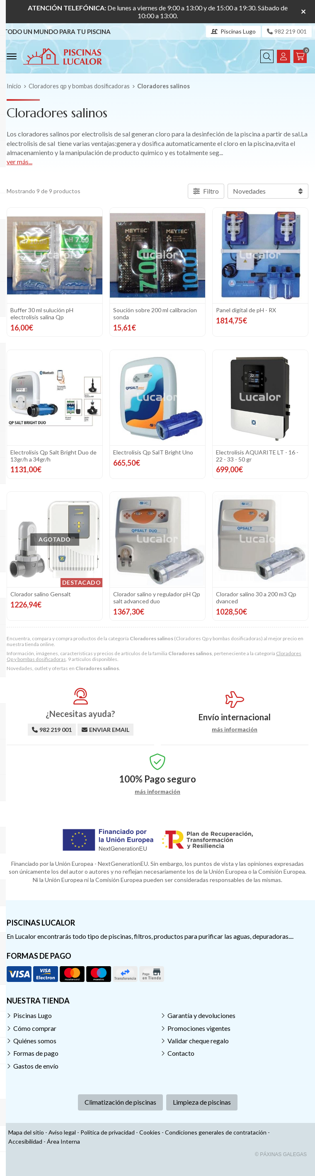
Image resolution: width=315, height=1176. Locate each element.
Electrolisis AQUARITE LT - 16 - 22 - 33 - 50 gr (257, 454)
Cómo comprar (34, 1024)
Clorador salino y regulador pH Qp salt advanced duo (156, 595)
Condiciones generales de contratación (216, 1128)
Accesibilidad (25, 1138)
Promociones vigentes (198, 1024)
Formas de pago (35, 1050)
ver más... (19, 161)
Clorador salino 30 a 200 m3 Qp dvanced (256, 595)
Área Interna (63, 1138)
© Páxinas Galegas (281, 1151)
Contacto (180, 1050)
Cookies (149, 1128)
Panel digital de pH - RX (246, 309)
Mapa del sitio (26, 1128)
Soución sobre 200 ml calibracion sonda (155, 313)
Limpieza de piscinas (202, 1099)
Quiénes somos (34, 1037)
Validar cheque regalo (198, 1037)
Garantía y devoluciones (201, 1012)
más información (234, 726)
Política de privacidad (107, 1128)
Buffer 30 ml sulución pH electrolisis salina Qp (41, 313)
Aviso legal (62, 1128)
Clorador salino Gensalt (40, 591)
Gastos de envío (35, 1063)
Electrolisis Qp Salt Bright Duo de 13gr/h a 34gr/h (53, 454)
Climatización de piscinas (120, 1099)
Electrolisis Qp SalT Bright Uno (153, 450)
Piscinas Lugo (32, 1012)
